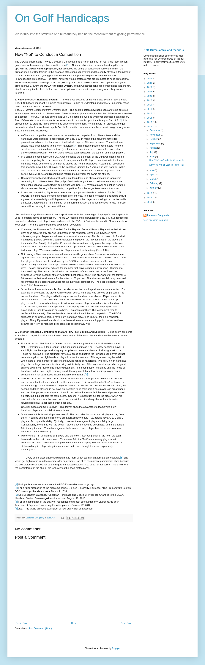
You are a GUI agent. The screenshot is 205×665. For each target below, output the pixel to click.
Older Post (126, 623)
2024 (150, 83)
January (154, 188)
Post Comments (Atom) (40, 628)
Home (74, 623)
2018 (150, 109)
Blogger (116, 648)
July (152, 152)
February (154, 183)
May (152, 170)
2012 (150, 197)
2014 (150, 126)
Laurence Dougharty (158, 215)
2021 (150, 96)
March (153, 179)
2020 (150, 100)
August (153, 148)
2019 (150, 104)
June (152, 156)
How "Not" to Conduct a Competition (167, 160)
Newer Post (21, 623)
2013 (150, 193)
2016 (150, 117)
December (155, 130)
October (154, 139)
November (155, 134)
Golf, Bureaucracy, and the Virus (164, 50)
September (155, 143)
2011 (150, 202)
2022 (150, 91)
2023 (150, 87)
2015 (150, 122)
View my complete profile (156, 220)
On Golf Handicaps (62, 18)
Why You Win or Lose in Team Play (166, 165)
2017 (150, 113)
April (152, 174)
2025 (150, 78)
